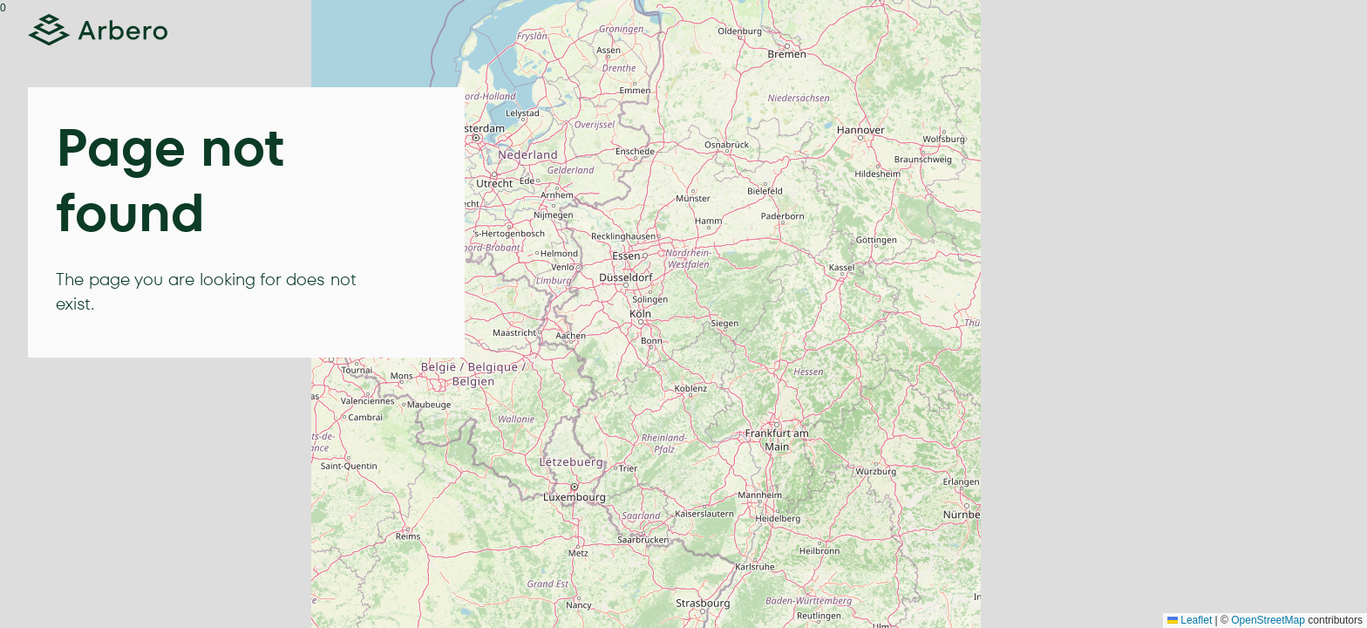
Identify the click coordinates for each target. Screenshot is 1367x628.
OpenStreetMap (1268, 620)
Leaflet (1189, 620)
